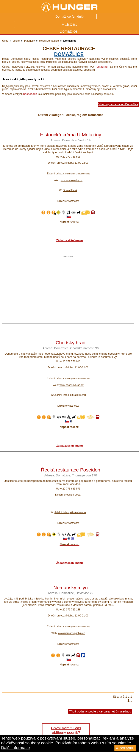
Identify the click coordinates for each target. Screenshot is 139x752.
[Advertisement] (67, 288)
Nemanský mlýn (70, 587)
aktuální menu (78, 395)
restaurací (102, 66)
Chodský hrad (70, 342)
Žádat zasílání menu (69, 240)
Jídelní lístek (70, 190)
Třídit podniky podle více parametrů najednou (100, 711)
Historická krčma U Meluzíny (70, 134)
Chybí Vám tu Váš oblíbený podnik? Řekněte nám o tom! (66, 732)
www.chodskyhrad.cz (71, 385)
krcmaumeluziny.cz (71, 180)
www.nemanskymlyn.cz (71, 633)
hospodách (30, 94)
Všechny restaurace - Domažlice (118, 104)
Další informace (15, 747)
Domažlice (69, 54)
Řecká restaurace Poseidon (70, 470)
